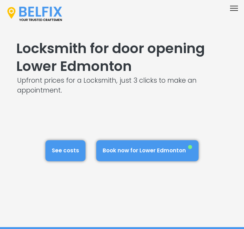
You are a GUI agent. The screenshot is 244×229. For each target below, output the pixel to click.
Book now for (147, 149)
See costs (65, 150)
